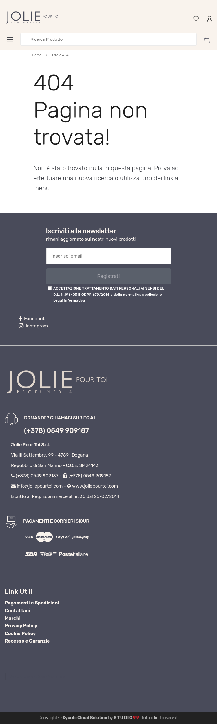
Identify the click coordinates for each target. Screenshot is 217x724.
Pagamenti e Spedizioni (32, 603)
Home (37, 55)
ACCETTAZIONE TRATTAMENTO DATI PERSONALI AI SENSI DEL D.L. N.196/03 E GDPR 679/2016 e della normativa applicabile (108, 294)
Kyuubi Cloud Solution (85, 718)
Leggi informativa (69, 300)
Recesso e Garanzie (27, 641)
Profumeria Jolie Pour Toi (37, 677)
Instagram (33, 326)
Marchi (13, 618)
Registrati (108, 276)
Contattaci (17, 611)
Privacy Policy (21, 626)
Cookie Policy (20, 633)
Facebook (32, 318)
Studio (127, 718)
